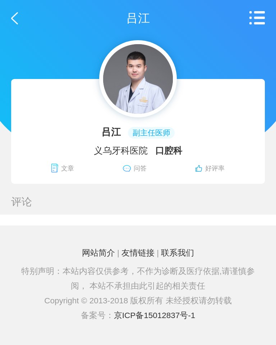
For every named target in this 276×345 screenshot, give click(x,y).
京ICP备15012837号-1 (155, 315)
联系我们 (177, 252)
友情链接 (138, 252)
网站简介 (98, 252)
